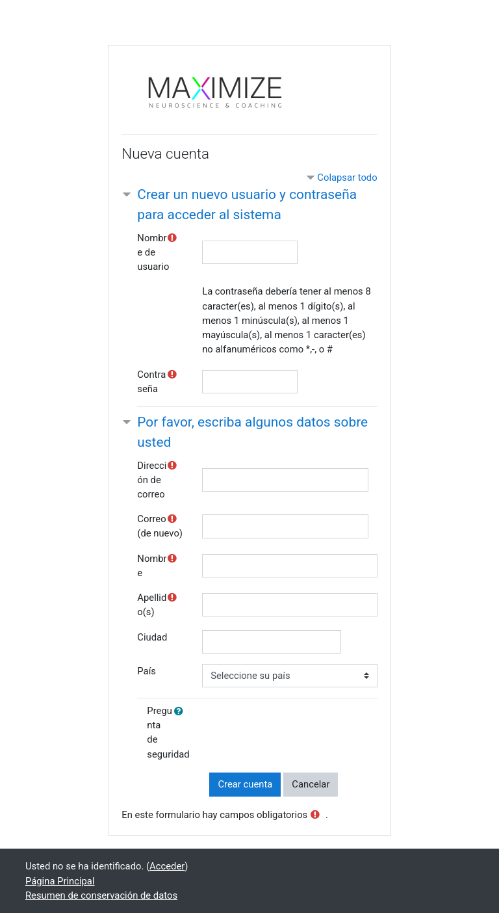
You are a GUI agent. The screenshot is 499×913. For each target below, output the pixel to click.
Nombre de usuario (153, 252)
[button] (181, 711)
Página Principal (60, 881)
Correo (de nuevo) (160, 526)
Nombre (151, 566)
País (146, 671)
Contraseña (151, 382)
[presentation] (308, 732)
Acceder (167, 866)
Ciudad (152, 637)
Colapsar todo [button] (347, 177)
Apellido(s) (151, 605)
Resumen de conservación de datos (101, 895)
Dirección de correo (151, 480)
